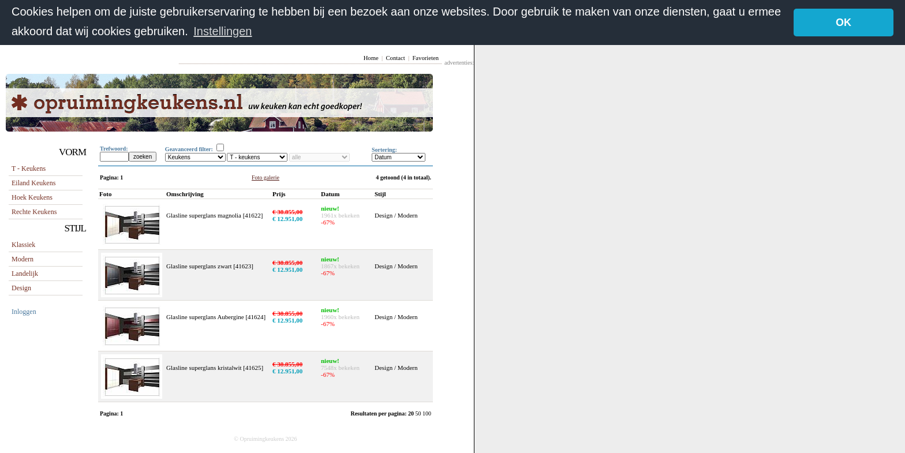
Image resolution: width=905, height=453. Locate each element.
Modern (22, 259)
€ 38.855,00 (287, 211)
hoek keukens (32, 197)
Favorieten (425, 58)
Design (21, 288)
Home (371, 58)
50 (419, 413)
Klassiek (23, 245)
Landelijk (25, 273)
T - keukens (29, 168)
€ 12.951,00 (287, 218)
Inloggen (24, 312)
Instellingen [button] (222, 31)
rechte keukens (34, 212)
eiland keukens (33, 183)
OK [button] (843, 22)
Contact (395, 58)
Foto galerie (265, 177)
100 (426, 413)
